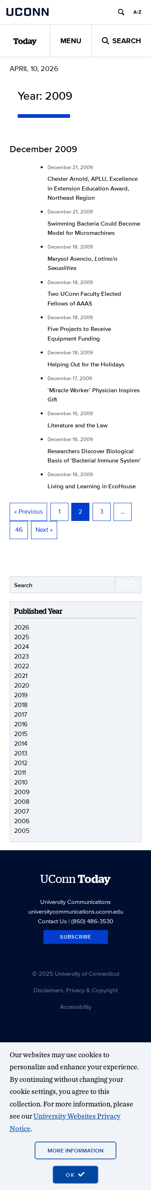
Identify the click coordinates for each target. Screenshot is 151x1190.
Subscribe (75, 937)
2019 (20, 695)
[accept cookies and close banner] (76, 1175)
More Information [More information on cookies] (75, 1150)
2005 (21, 830)
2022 (21, 666)
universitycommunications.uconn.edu (75, 911)
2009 (21, 792)
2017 (20, 714)
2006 (21, 821)
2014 (20, 743)
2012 (20, 763)
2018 (20, 704)
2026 (21, 627)
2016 (20, 724)
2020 (21, 685)
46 (19, 529)
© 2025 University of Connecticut (75, 973)
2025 (21, 637)
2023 (21, 656)
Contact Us (52, 921)
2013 (20, 753)
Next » (44, 529)
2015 (20, 733)
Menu (70, 41)
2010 (21, 782)
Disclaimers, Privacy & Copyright (75, 990)
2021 (20, 675)
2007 (21, 811)
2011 (20, 772)
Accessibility (75, 1006)
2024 (21, 646)
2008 (21, 801)
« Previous (28, 511)
